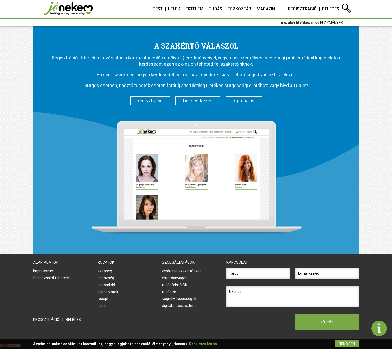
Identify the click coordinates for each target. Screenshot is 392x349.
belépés (330, 8)
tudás (215, 8)
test (158, 8)
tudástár (169, 292)
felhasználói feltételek (52, 278)
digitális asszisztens (179, 305)
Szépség (105, 271)
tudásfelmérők (174, 285)
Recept (103, 298)
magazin (266, 8)
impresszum (43, 271)
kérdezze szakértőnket (181, 271)
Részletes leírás (203, 344)
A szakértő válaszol (297, 23)
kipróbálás (243, 100)
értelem (194, 8)
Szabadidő (106, 285)
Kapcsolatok (108, 292)
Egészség (106, 278)
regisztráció (302, 8)
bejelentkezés (198, 100)
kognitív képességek (179, 298)
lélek (174, 8)
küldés (327, 322)
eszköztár (239, 8)
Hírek (102, 305)
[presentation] (258, 322)
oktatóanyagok (174, 278)
